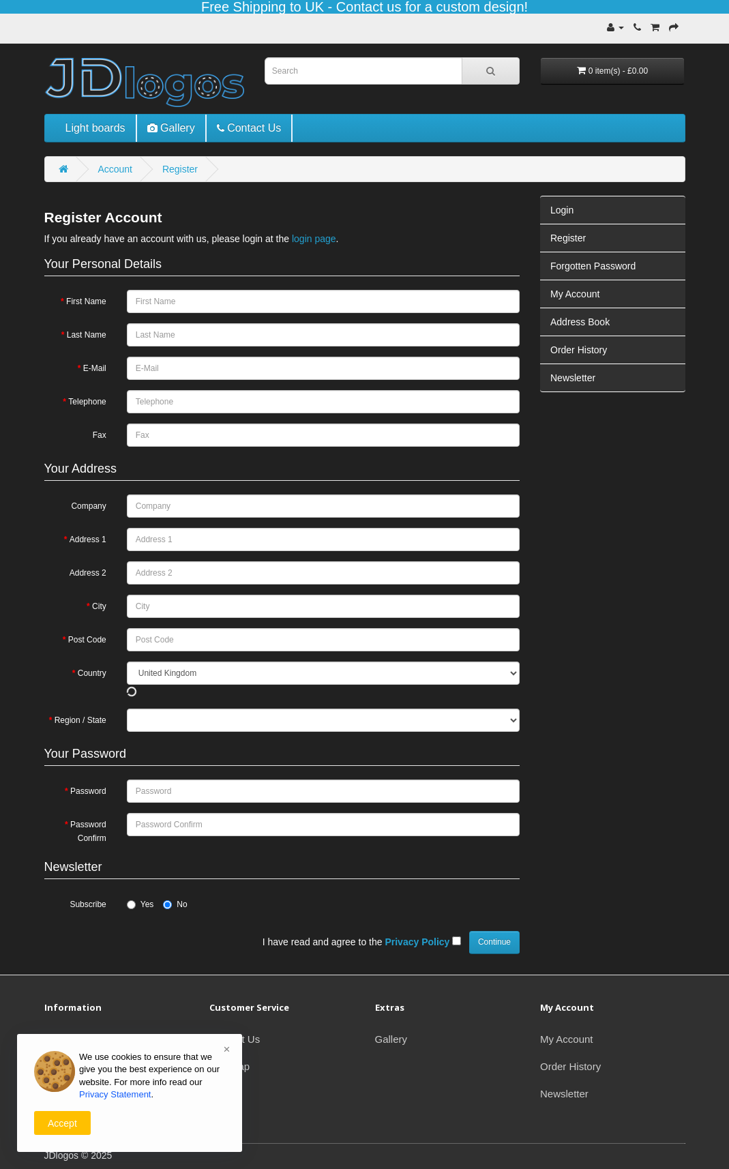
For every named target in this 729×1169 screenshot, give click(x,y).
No (175, 904)
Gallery (391, 1039)
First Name (86, 301)
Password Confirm (88, 831)
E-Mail (94, 368)
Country (92, 673)
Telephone (87, 401)
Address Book (580, 321)
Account (115, 169)
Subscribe (88, 904)
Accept (62, 1123)
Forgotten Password (593, 266)
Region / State (80, 720)
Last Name (86, 335)
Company (88, 506)
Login (562, 210)
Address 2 (88, 573)
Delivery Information (89, 1039)
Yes (140, 904)
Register (180, 169)
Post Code (87, 640)
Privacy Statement (115, 1094)
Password (88, 791)
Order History (578, 349)
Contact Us (234, 1039)
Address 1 (88, 539)
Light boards (95, 128)
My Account (574, 293)
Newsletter (572, 377)
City (99, 606)
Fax (99, 435)
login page (314, 238)
